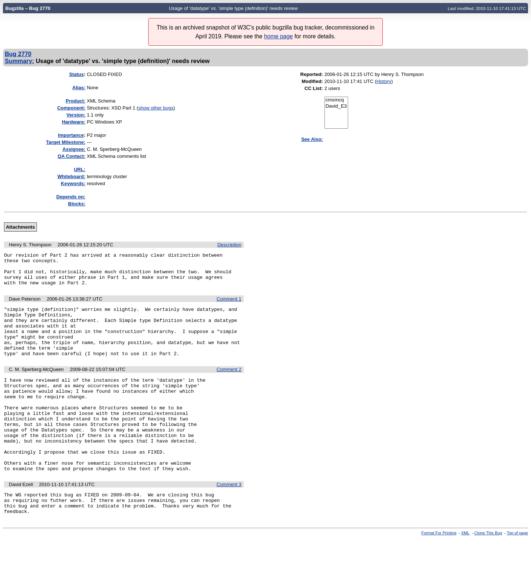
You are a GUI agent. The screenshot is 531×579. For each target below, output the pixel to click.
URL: (79, 169)
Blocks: (77, 204)
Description (229, 244)
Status (76, 74)
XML (465, 573)
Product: (75, 101)
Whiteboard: (72, 176)
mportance (71, 135)
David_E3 (336, 106)
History (383, 81)
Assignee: (73, 149)
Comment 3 (228, 520)
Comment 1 (228, 305)
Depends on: (71, 197)
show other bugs (155, 108)
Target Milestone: (66, 142)
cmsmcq (336, 100)
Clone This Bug (488, 573)
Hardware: (74, 122)
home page (278, 36)
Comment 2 (228, 386)
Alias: (78, 87)
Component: (71, 108)
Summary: (19, 61)
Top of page (517, 573)
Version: (75, 115)
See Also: (312, 139)
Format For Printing (439, 573)
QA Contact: (71, 156)
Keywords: (73, 183)
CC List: (314, 88)
